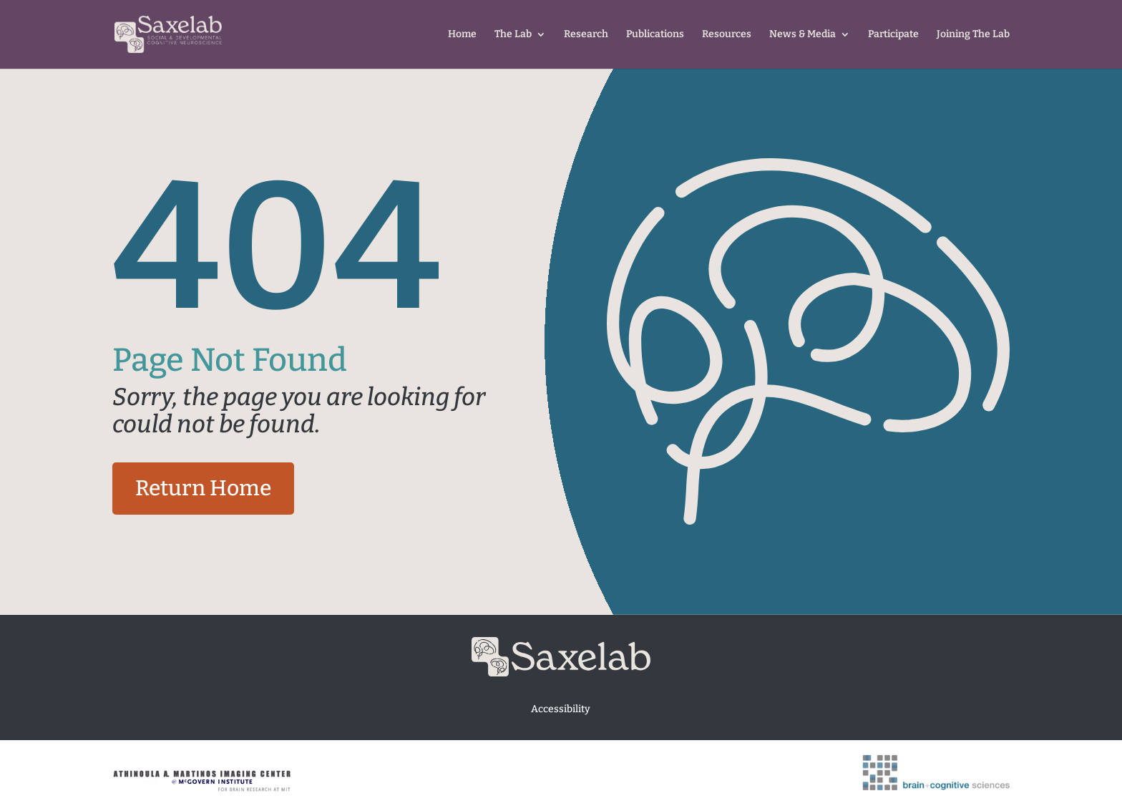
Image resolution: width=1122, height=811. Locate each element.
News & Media (802, 34)
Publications (655, 34)
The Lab (513, 34)
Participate (893, 34)
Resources (726, 34)
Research (586, 34)
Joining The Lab (973, 34)
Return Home (203, 488)
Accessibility (560, 709)
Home (462, 34)
